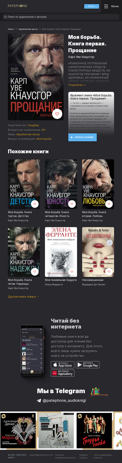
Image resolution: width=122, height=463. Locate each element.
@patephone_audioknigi (61, 400)
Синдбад (33, 125)
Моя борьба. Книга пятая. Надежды (20, 281)
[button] (91, 6)
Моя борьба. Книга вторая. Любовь (94, 214)
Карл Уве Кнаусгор (81, 57)
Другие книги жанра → (23, 296)
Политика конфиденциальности (65, 456)
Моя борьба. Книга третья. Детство (20, 214)
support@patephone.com (41, 455)
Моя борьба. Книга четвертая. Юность (57, 214)
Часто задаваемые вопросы (103, 456)
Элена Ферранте (54, 284)
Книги (11, 29)
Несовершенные (92, 280)
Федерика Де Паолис (93, 284)
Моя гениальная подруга (61, 280)
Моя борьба (43, 138)
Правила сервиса (83, 456)
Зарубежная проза (28, 29)
